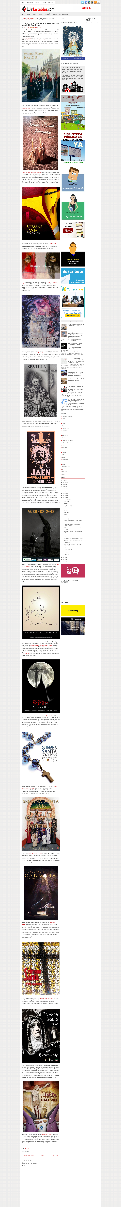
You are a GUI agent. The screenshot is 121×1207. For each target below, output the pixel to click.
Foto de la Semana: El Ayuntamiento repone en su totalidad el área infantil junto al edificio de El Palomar (76, 373)
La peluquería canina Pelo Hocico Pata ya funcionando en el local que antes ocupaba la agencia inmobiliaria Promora (76, 334)
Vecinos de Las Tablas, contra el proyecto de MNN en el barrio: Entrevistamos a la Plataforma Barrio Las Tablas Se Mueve (76, 402)
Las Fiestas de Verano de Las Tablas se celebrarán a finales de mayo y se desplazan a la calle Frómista (76, 389)
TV (62, 469)
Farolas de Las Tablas (67, 440)
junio (65, 512)
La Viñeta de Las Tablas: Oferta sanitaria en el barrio (76, 379)
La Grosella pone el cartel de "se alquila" (73, 538)
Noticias (29, 14)
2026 (64, 480)
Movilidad (64, 447)
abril (65, 516)
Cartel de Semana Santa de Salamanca (32, 172)
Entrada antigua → (55, 1155)
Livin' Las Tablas (27, 38)
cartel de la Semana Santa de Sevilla (31, 420)
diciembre (66, 499)
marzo (65, 519)
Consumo (55, 14)
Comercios (50, 2)
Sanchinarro (65, 459)
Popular (64, 321)
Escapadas (65, 435)
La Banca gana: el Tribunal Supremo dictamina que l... (72, 548)
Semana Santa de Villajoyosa (46, 998)
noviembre (66, 501)
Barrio (34, 14)
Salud (63, 457)
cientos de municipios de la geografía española (38, 39)
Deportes (64, 426)
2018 (64, 497)
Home (23, 18)
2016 (64, 559)
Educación (43, 2)
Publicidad (64, 454)
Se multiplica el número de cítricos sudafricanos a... (72, 525)
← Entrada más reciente (28, 1155)
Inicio (23, 2)
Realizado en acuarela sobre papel (46, 352)
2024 (64, 484)
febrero (66, 552)
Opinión (37, 2)
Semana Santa (33, 18)
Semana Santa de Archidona (35, 853)
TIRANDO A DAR (66, 466)
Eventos (64, 438)
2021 (64, 491)
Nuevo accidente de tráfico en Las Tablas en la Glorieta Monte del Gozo (76, 326)
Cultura (40, 14)
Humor (63, 445)
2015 (64, 561)
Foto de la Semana (66, 442)
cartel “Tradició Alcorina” (47, 1134)
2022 (64, 489)
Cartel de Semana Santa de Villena (45, 715)
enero (65, 554)
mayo (65, 514)
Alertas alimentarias (67, 416)
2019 (64, 495)
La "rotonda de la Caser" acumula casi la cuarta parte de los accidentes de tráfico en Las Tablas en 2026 (76, 360)
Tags (70, 321)
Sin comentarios (66, 462)
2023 (64, 486)
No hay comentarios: (38, 27)
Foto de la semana (63, 14)
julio (65, 510)
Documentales (65, 428)
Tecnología (47, 14)
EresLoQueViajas (66, 433)
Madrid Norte (30, 2)
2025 (64, 482)
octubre (66, 503)
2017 (64, 557)
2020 (64, 493)
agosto (66, 508)
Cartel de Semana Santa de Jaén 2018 (37, 489)
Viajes (63, 474)
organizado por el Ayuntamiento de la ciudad (41, 645)
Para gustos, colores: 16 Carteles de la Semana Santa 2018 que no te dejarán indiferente (40, 24)
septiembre (67, 505)
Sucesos (64, 464)
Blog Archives (78, 321)
